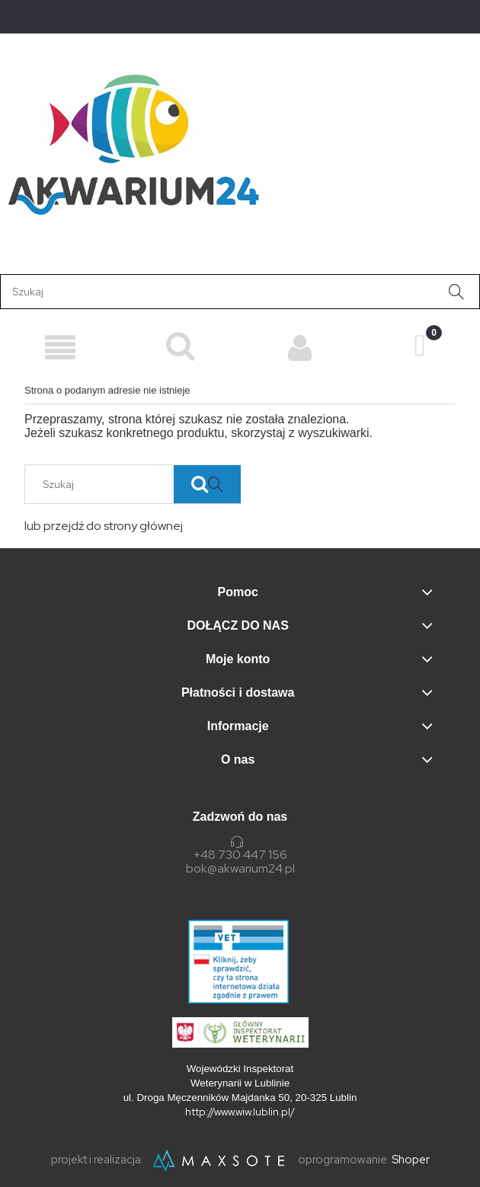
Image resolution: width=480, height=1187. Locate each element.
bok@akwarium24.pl (240, 869)
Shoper (411, 1159)
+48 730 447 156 (240, 855)
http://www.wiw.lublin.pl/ (240, 1111)
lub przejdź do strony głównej (103, 526)
